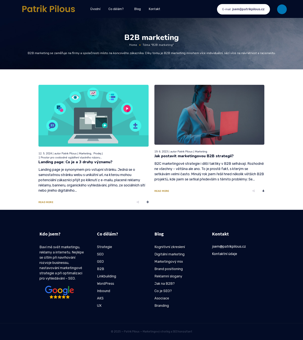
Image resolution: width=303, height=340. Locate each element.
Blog (137, 9)
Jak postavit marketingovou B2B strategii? (194, 156)
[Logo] (49, 9)
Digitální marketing (169, 254)
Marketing (85, 153)
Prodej (97, 153)
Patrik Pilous (69, 153)
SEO (100, 254)
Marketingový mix (168, 261)
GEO (100, 261)
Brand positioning (168, 269)
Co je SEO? (163, 291)
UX (99, 305)
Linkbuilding (106, 276)
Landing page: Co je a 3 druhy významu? (75, 162)
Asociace (161, 298)
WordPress (105, 283)
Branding (161, 305)
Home (133, 45)
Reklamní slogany (168, 276)
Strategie (104, 247)
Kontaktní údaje (224, 254)
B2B (100, 269)
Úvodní (95, 9)
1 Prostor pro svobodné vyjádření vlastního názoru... (70, 157)
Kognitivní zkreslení (169, 247)
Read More (45, 202)
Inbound (103, 291)
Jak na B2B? (164, 283)
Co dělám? (116, 9)
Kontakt (154, 9)
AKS (100, 298)
